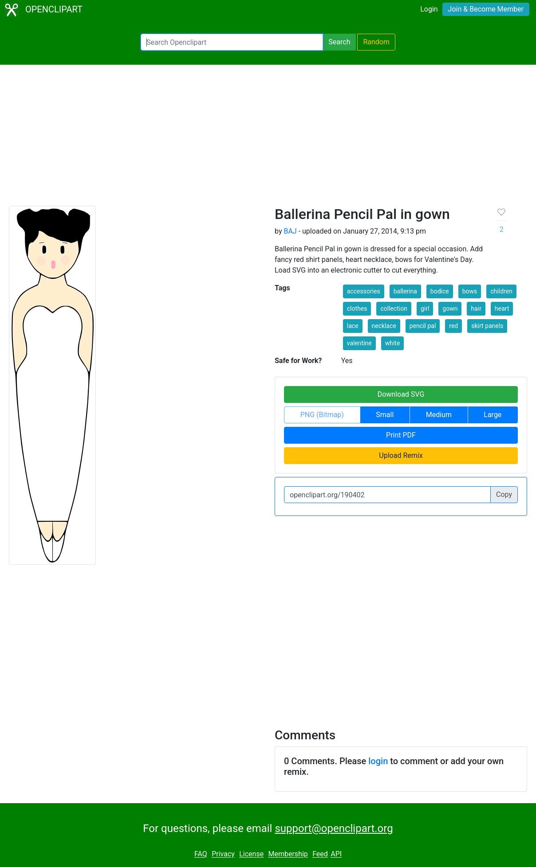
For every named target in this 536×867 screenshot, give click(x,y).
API (336, 854)
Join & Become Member (486, 9)
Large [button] (492, 414)
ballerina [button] (405, 291)
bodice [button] (439, 291)
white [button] (392, 343)
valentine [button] (359, 343)
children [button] (501, 291)
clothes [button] (357, 308)
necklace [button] (384, 325)
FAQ (200, 854)
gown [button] (449, 308)
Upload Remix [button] (400, 455)
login (378, 761)
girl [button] (425, 308)
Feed (320, 854)
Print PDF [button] (401, 435)
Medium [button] (439, 414)
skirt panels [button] (487, 325)
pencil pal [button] (423, 325)
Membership (287, 854)
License (251, 854)
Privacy (223, 854)
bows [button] (469, 291)
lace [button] (353, 325)
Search (339, 42)
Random (376, 42)
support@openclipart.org (334, 828)
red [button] (453, 325)
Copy (504, 494)
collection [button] (393, 308)
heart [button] (502, 308)
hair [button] (476, 308)
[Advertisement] (268, 139)
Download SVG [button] (401, 394)
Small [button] (385, 414)
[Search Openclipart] (232, 42)
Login (428, 9)
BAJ (290, 231)
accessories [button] (363, 291)
